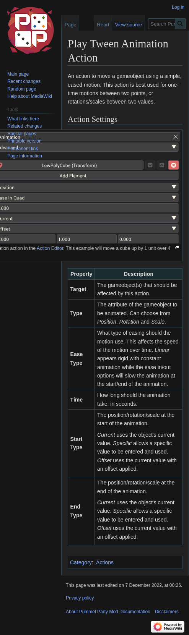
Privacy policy (80, 598)
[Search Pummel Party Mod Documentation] (167, 23)
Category (81, 562)
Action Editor (50, 248)
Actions (105, 562)
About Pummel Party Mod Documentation (108, 611)
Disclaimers (167, 611)
